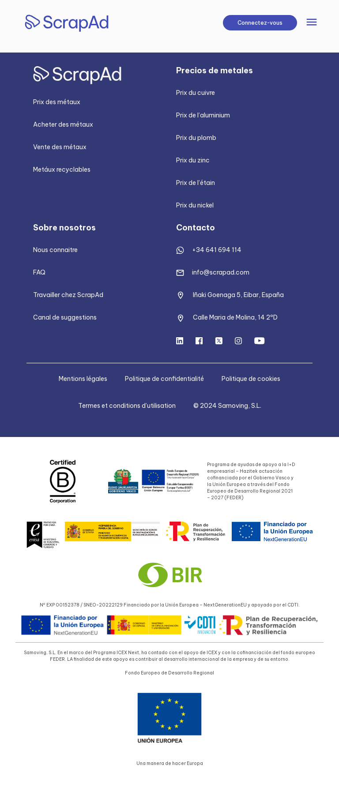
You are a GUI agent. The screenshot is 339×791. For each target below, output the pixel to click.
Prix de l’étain (195, 183)
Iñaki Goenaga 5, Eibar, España (238, 295)
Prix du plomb (196, 138)
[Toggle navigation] (311, 23)
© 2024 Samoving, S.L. (227, 406)
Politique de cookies (251, 379)
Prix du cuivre (195, 93)
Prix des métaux (56, 102)
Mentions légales (83, 379)
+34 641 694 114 (216, 250)
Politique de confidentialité (164, 379)
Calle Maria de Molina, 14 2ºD (235, 317)
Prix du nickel (195, 205)
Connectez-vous (259, 22)
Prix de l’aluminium (203, 115)
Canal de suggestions (65, 317)
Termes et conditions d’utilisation (127, 406)
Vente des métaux (60, 147)
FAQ (39, 272)
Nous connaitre (55, 250)
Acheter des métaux (63, 124)
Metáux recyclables (61, 169)
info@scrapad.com (220, 272)
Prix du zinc (193, 160)
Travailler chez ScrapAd (68, 295)
